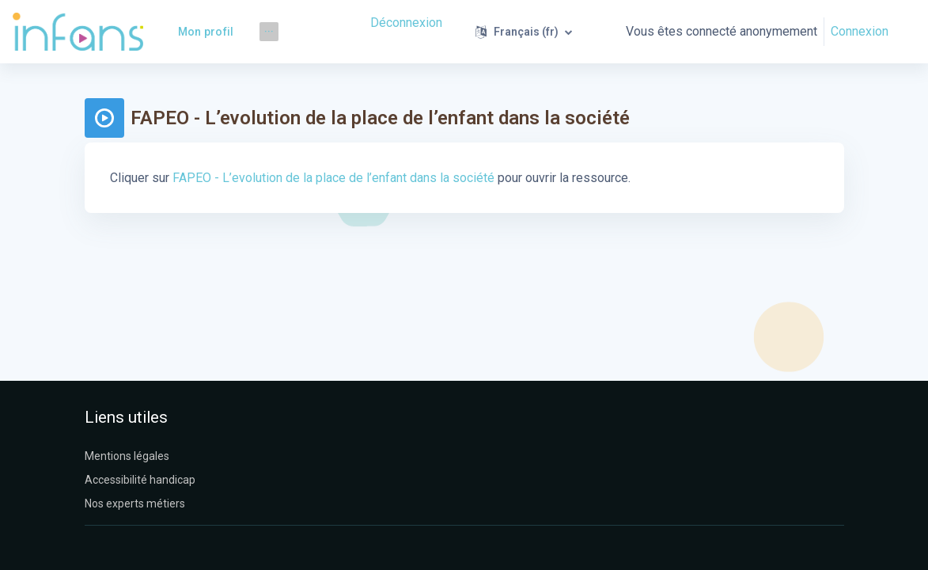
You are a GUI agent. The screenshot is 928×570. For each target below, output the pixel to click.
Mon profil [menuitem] (206, 31)
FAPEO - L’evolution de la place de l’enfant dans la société (333, 177)
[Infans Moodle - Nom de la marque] (78, 31)
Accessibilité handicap (140, 479)
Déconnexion (406, 22)
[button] (523, 32)
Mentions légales (127, 456)
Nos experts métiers (135, 503)
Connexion (859, 31)
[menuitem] (268, 31)
